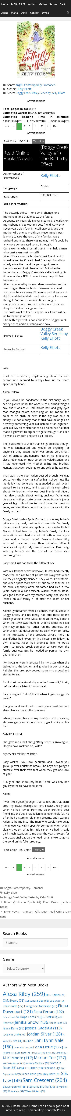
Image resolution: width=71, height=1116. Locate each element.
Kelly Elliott (24, 89)
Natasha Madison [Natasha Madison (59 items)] (37, 1063)
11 (35, 126)
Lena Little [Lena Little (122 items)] (48, 1047)
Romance (49, 85)
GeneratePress (54, 1110)
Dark (62, 4)
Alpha (4, 12)
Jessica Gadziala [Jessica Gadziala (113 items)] (43, 1028)
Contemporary (33, 85)
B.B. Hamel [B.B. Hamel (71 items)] (55, 995)
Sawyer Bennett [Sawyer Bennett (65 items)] (14, 1086)
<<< (7, 126)
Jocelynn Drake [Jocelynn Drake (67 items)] (14, 1034)
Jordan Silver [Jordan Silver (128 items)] (44, 1034)
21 (42, 126)
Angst (19, 85)
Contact (34, 12)
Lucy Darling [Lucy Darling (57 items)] (41, 1052)
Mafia (14, 12)
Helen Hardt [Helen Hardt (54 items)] (11, 1017)
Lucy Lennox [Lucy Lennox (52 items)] (58, 1052)
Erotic (23, 12)
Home (5, 4)
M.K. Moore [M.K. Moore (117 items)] (18, 1057)
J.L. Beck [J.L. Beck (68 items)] (49, 1017)
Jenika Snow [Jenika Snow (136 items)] (32, 1022)
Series (53, 4)
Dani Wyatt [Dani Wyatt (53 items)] (57, 1000)
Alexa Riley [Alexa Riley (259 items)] (24, 994)
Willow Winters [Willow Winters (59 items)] (34, 1091)
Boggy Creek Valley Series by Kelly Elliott (40, 93)
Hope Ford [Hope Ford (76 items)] (30, 1017)
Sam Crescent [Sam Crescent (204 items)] (45, 1080)
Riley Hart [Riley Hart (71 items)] (51, 1074)
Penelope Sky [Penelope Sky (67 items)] (54, 1068)
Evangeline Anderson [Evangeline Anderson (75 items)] (40, 1006)
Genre (43, 4)
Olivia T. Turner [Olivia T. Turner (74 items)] (30, 1068)
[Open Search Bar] (68, 13)
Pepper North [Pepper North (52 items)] (12, 1074)
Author (32, 4)
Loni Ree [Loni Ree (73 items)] (23, 1052)
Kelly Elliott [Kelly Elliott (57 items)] (26, 1041)
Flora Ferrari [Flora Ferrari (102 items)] (49, 1011)
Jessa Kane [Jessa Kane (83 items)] (13, 1028)
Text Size (38, 141)
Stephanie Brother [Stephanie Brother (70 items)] (41, 1086)
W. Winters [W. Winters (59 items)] (16, 1091)
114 (54, 126)
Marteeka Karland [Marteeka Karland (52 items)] (14, 1063)
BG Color (24, 141)
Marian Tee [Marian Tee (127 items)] (50, 1057)
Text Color (10, 141)
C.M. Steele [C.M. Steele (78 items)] (13, 1000)
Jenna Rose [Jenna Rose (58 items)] (58, 1023)
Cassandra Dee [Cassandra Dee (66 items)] (37, 1000)
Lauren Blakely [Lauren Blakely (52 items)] (23, 1047)
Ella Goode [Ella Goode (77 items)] (13, 1006)
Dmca (45, 12)
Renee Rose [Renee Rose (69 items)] (31, 1074)
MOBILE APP (18, 4)
